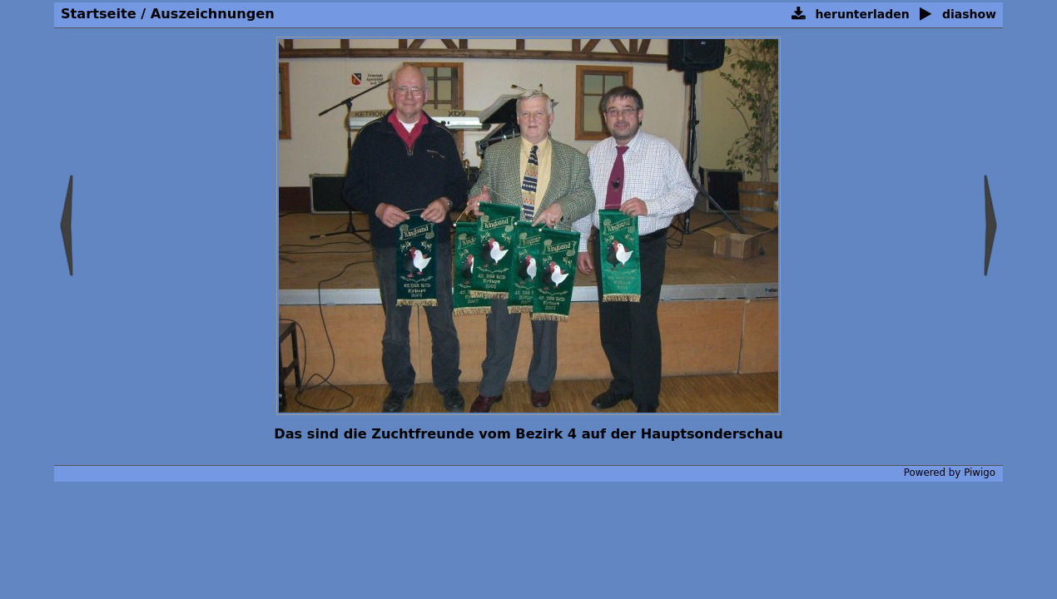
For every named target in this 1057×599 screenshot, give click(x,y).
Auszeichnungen (213, 14)
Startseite (98, 14)
